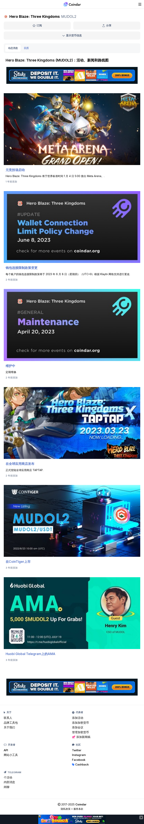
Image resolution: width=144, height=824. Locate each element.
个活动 (8, 777)
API (6, 750)
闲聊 (6, 787)
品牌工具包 (11, 722)
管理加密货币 (80, 732)
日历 (26, 48)
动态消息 (13, 48)
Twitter (76, 750)
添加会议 (77, 727)
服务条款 (78, 808)
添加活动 (77, 718)
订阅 (37, 25)
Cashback (80, 764)
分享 (106, 25)
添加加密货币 (80, 722)
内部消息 (9, 782)
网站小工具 (11, 755)
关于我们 (9, 727)
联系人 (8, 718)
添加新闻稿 (81, 737)
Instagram (79, 755)
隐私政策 (65, 808)
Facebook (78, 760)
